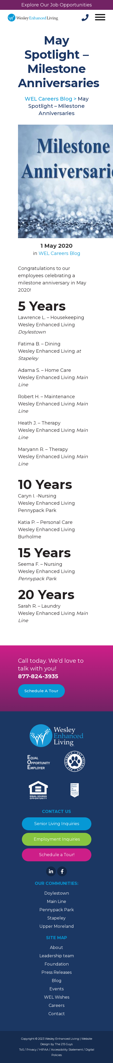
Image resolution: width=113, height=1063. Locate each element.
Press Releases (56, 972)
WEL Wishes (56, 997)
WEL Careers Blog (59, 253)
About (56, 947)
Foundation (57, 964)
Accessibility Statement (67, 1049)
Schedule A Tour (41, 690)
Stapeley (56, 918)
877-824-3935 (38, 676)
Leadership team (56, 955)
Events (56, 988)
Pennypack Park (56, 909)
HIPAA (43, 1049)
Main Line (56, 901)
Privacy (32, 1049)
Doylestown (56, 893)
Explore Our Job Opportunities (56, 5)
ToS (21, 1049)
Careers (56, 1005)
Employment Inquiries (56, 839)
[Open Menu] (99, 17)
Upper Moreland (56, 926)
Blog (57, 980)
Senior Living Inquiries (56, 823)
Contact (56, 1013)
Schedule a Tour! (56, 854)
